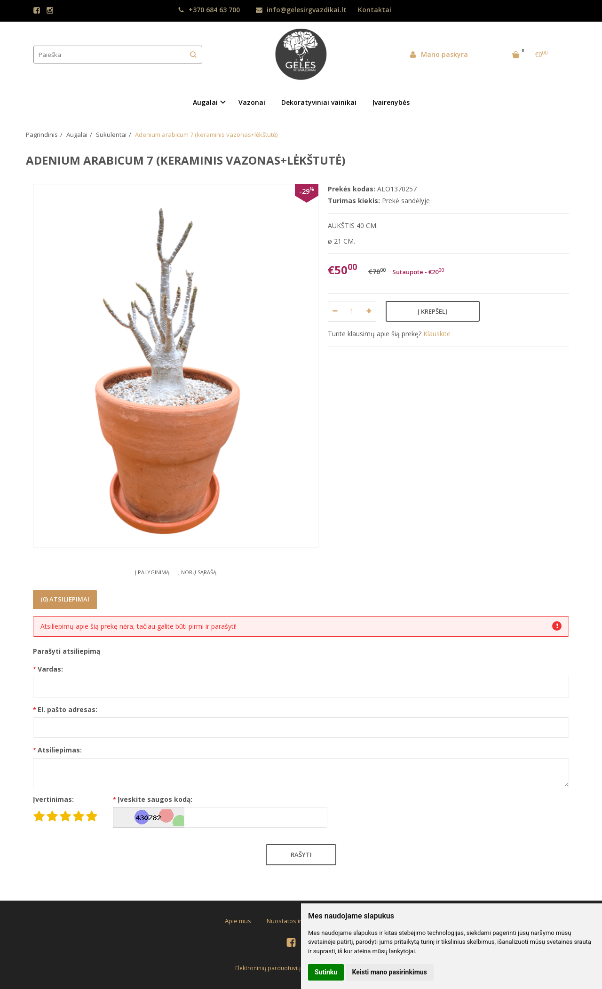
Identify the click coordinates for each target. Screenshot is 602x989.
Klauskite (437, 333)
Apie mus (238, 921)
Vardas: (50, 669)
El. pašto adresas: (67, 709)
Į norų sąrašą (197, 572)
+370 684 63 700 (209, 9)
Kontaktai (374, 9)
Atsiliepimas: (60, 749)
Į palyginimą (152, 572)
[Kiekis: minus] (334, 311)
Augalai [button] (205, 102)
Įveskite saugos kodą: (155, 799)
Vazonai (251, 102)
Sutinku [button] (326, 972)
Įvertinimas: (53, 799)
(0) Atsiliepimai (64, 599)
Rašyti (301, 854)
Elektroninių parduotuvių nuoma (278, 968)
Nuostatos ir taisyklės (297, 921)
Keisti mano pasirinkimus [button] (389, 972)
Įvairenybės (391, 102)
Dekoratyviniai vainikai (318, 102)
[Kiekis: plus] (369, 311)
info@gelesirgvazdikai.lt (301, 9)
